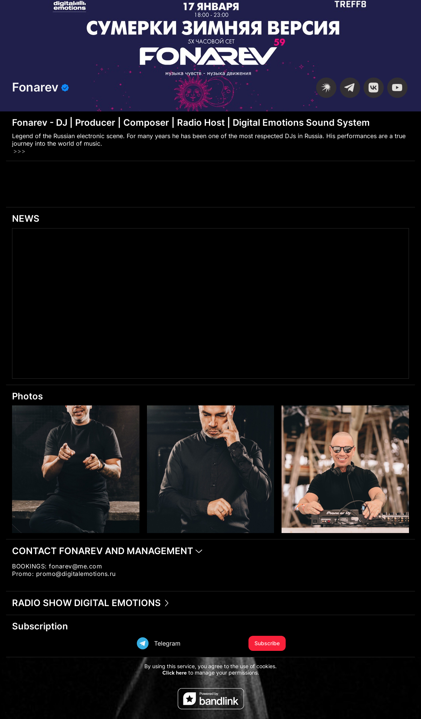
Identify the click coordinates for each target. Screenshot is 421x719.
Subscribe (267, 643)
